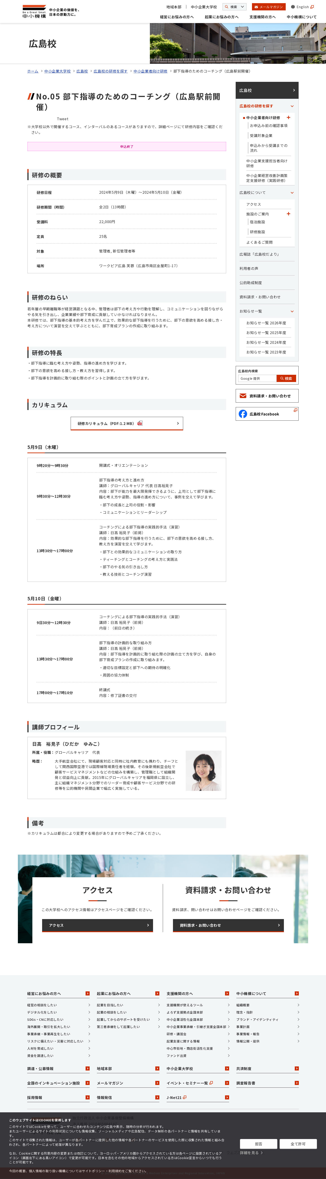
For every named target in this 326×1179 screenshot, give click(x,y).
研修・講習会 (177, 1034)
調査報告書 (267, 1083)
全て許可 (298, 1143)
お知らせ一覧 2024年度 (266, 342)
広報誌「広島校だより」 (260, 254)
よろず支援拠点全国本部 (185, 1012)
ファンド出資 (177, 1055)
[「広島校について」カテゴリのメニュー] (292, 192)
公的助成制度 (251, 282)
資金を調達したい (40, 1055)
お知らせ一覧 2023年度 (266, 352)
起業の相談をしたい (112, 1012)
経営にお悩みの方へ (177, 17)
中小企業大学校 (204, 7)
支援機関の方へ (262, 17)
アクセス (253, 204)
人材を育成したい (40, 1048)
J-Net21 (198, 1097)
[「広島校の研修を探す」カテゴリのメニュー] (292, 105)
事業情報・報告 (247, 1034)
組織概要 (243, 1005)
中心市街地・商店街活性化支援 (190, 1048)
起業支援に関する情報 (183, 1041)
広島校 (82, 71)
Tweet (62, 118)
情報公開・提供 (247, 1041)
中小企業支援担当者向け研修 (267, 163)
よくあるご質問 (259, 242)
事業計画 (243, 1026)
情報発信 (128, 1097)
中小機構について (302, 17)
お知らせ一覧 (251, 311)
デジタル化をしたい (42, 1012)
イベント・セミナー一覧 (198, 1083)
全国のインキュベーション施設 (58, 1083)
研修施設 (257, 231)
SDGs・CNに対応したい (45, 1019)
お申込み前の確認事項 (269, 125)
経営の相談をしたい (42, 1005)
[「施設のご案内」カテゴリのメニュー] (288, 214)
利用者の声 (249, 268)
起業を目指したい (110, 1005)
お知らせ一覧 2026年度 (266, 322)
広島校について (253, 192)
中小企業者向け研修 (151, 71)
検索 (286, 378)
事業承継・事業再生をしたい (48, 1034)
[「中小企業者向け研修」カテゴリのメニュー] (288, 117)
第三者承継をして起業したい (118, 1026)
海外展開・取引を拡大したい (48, 1026)
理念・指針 (244, 1012)
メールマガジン (128, 1083)
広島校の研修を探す (111, 71)
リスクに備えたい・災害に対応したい (55, 1041)
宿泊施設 (257, 221)
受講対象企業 (261, 135)
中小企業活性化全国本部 (185, 1019)
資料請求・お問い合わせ (260, 296)
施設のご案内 (257, 214)
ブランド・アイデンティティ (257, 1019)
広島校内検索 (248, 371)
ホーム (32, 71)
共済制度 (267, 1068)
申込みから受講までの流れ (269, 148)
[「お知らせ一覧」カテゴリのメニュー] (292, 311)
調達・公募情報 (58, 1068)
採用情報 (58, 1097)
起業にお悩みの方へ (222, 17)
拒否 (258, 1143)
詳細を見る (249, 1152)
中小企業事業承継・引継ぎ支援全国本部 (196, 1026)
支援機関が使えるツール (185, 1005)
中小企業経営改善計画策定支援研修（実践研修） (267, 178)
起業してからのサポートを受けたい (123, 1019)
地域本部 (174, 7)
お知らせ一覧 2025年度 (266, 332)
